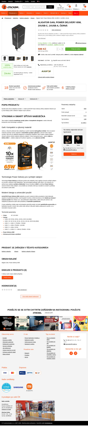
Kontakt (33, 1)
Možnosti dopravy (81, 43)
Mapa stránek (6, 354)
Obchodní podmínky (8, 342)
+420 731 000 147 (60, 65)
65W (85, 108)
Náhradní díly (54, 13)
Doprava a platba (7, 340)
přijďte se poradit (70, 88)
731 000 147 (73, 148)
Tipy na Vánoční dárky (51, 338)
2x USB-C (83, 122)
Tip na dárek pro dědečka (51, 350)
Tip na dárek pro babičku (51, 346)
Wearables (30, 13)
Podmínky (29, 67)
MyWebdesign (48, 423)
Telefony (3, 13)
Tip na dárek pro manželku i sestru (51, 353)
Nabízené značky (29, 340)
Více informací (42, 38)
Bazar (70, 13)
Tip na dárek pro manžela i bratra (51, 357)
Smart (45, 13)
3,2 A (85, 115)
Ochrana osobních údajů (9, 352)
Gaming (63, 13)
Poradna (4, 1)
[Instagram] (75, 353)
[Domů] (2, 18)
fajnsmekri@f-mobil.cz (70, 149)
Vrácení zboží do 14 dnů (9, 350)
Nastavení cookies (29, 344)
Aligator (32, 18)
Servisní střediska (7, 346)
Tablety (21, 13)
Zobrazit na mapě (6, 409)
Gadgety (38, 13)
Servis (26, 357)
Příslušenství (12, 13)
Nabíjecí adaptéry (24, 18)
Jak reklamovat (7, 348)
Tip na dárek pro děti (51, 342)
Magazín (10, 1)
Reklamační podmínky (8, 344)
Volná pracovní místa (30, 342)
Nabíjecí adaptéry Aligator (28, 251)
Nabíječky (15, 18)
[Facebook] (71, 353)
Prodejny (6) (18, 1)
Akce (75, 13)
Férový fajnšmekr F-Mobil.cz (32, 338)
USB (85, 119)
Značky (27, 1)
